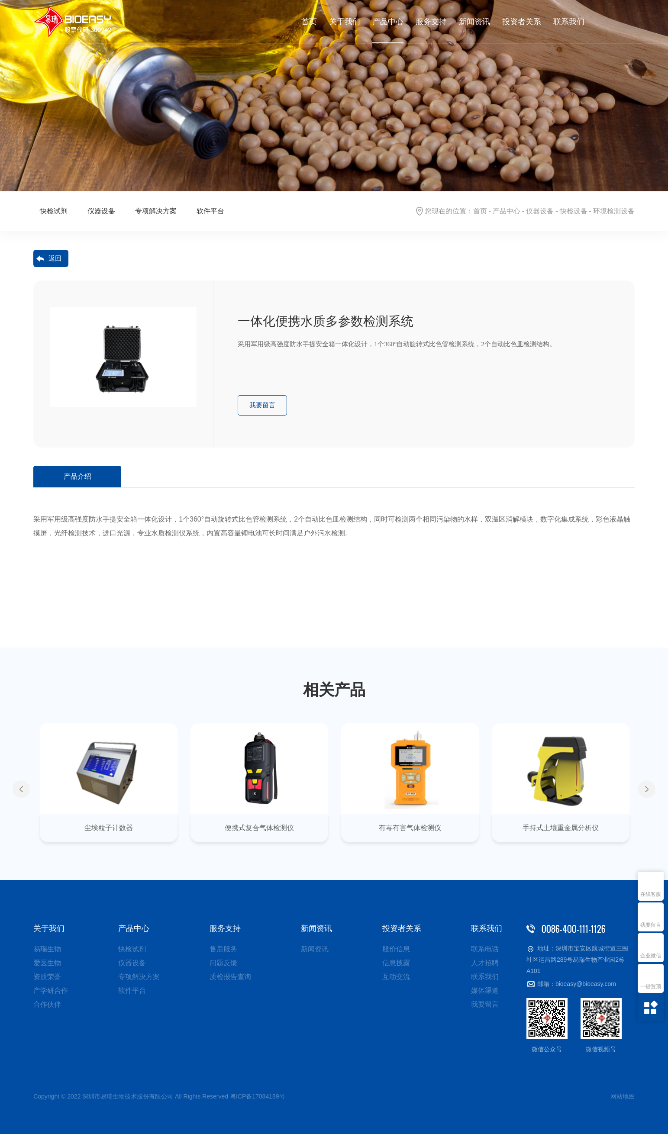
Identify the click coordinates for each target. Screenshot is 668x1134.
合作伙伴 (47, 1004)
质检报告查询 (230, 976)
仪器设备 (540, 211)
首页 (309, 21)
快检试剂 (54, 211)
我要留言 (650, 925)
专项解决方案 (156, 211)
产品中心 (387, 21)
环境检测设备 (614, 211)
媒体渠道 (485, 990)
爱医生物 (47, 962)
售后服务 (223, 949)
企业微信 (650, 956)
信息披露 (396, 962)
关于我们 (344, 21)
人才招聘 (485, 962)
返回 (54, 258)
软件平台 (210, 211)
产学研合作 (50, 990)
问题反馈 (223, 962)
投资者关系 (521, 21)
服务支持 (431, 21)
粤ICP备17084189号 (257, 1096)
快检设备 (573, 211)
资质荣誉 (47, 976)
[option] (334, 95)
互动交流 (396, 976)
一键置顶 (650, 986)
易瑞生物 (47, 949)
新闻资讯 (474, 21)
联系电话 (485, 949)
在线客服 (650, 894)
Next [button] (646, 789)
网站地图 (622, 1096)
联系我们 (568, 21)
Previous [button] (21, 789)
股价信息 (396, 949)
